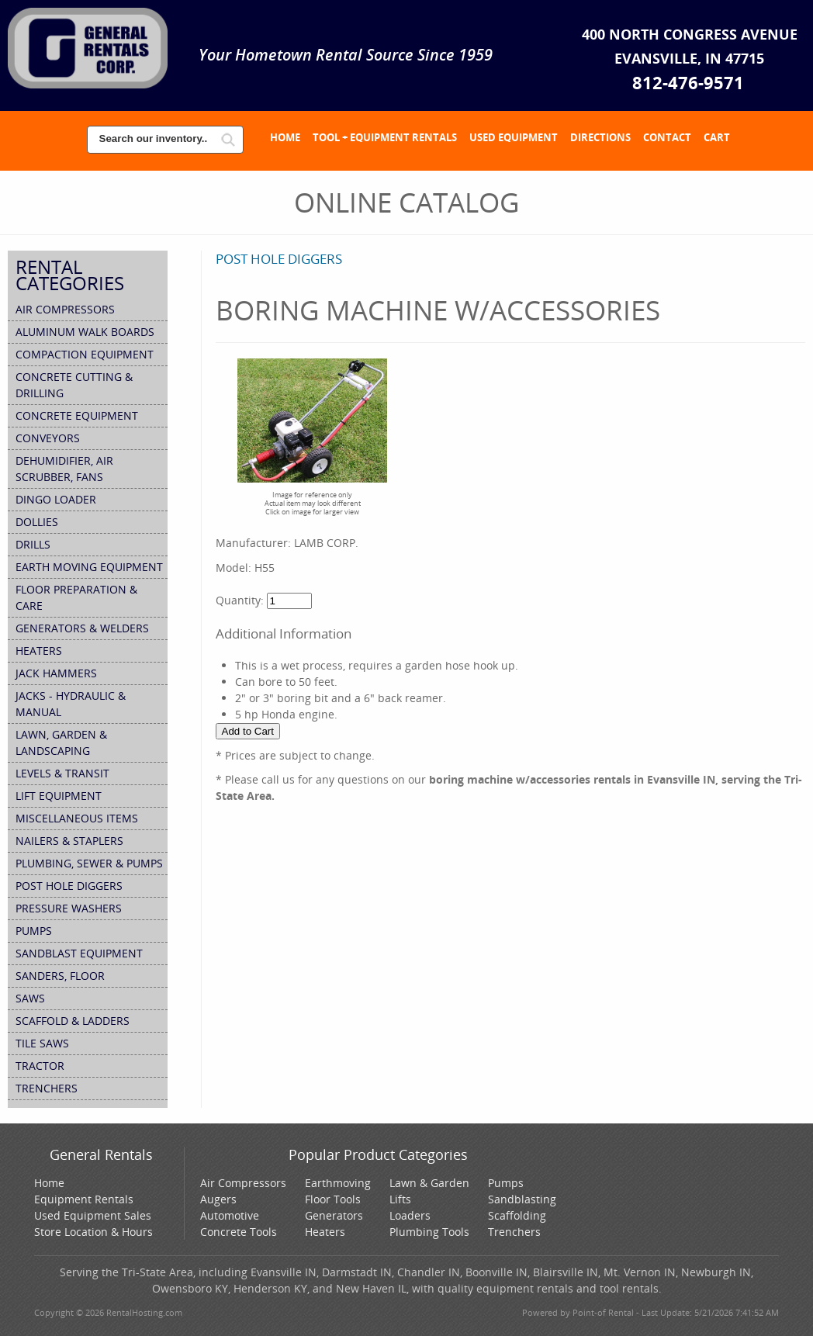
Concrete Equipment (77, 415)
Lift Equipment (59, 795)
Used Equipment (513, 137)
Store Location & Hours (93, 1231)
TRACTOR (40, 1065)
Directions (600, 137)
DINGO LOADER (56, 499)
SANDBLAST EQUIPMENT (79, 953)
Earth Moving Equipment (89, 566)
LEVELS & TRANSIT (62, 773)
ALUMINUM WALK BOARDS (85, 331)
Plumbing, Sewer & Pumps (89, 863)
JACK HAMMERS (56, 673)
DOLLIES (37, 521)
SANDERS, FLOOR (60, 975)
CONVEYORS (48, 438)
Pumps (506, 1182)
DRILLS (33, 544)
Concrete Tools (238, 1231)
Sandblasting (522, 1199)
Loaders (410, 1215)
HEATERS (39, 650)
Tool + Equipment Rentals (385, 137)
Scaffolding (517, 1215)
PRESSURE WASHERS (69, 908)
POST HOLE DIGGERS (69, 885)
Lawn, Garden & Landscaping (61, 742)
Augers (218, 1199)
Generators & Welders (82, 628)
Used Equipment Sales (92, 1215)
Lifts (400, 1199)
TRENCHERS (47, 1088)
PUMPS (34, 930)
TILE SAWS (42, 1043)
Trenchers (514, 1231)
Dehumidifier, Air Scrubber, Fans (64, 468)
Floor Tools (333, 1199)
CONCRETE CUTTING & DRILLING (74, 384)
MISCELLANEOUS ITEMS (77, 818)
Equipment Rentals (83, 1199)
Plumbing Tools (429, 1231)
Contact (667, 137)
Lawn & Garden (429, 1182)
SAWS (30, 998)
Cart (717, 137)
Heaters (325, 1231)
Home (285, 137)
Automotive (229, 1215)
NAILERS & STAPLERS (69, 840)
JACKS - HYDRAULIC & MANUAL (71, 703)
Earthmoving (338, 1182)
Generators (334, 1215)
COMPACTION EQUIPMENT (85, 354)
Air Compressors (65, 309)
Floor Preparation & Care (76, 597)
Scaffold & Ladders (73, 1020)
